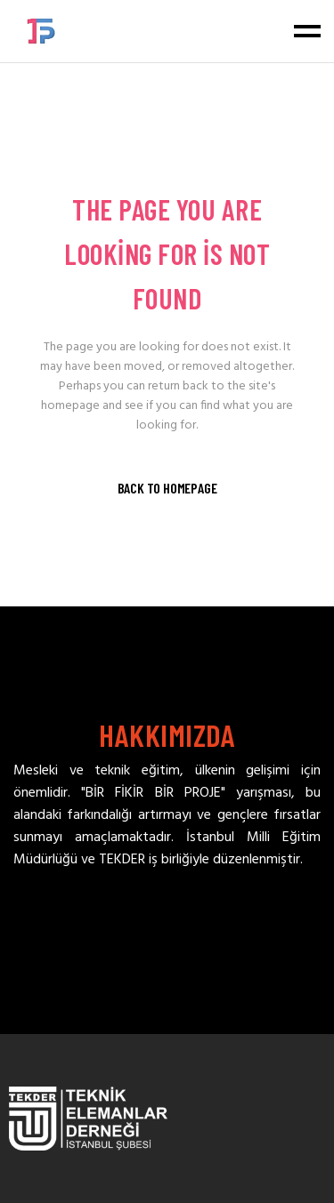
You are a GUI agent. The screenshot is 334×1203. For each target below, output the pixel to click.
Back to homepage (167, 488)
